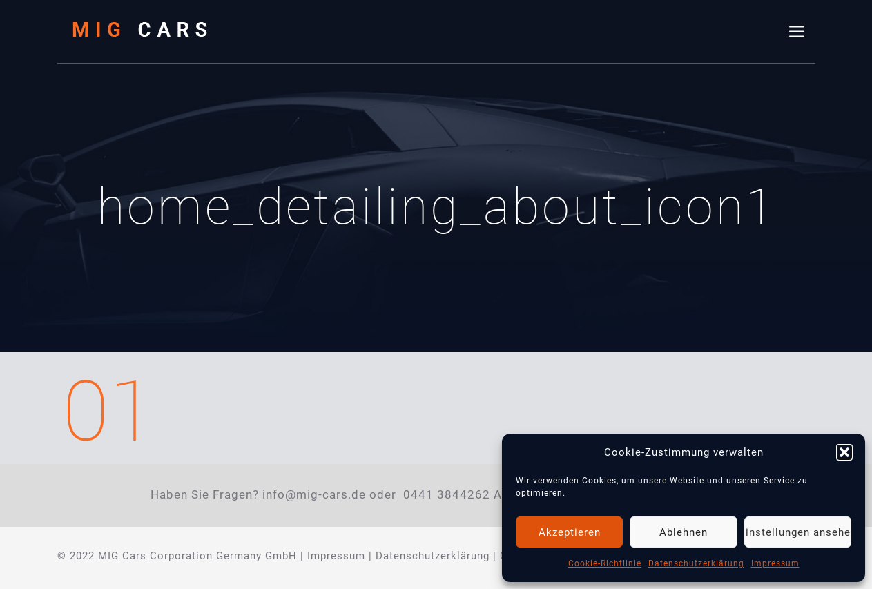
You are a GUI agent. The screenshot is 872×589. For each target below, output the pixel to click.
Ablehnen (683, 532)
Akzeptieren (570, 532)
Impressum (775, 563)
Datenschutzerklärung (696, 563)
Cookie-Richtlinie (604, 563)
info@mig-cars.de (314, 494)
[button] (844, 452)
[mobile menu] (796, 32)
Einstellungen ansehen (797, 532)
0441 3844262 (446, 494)
